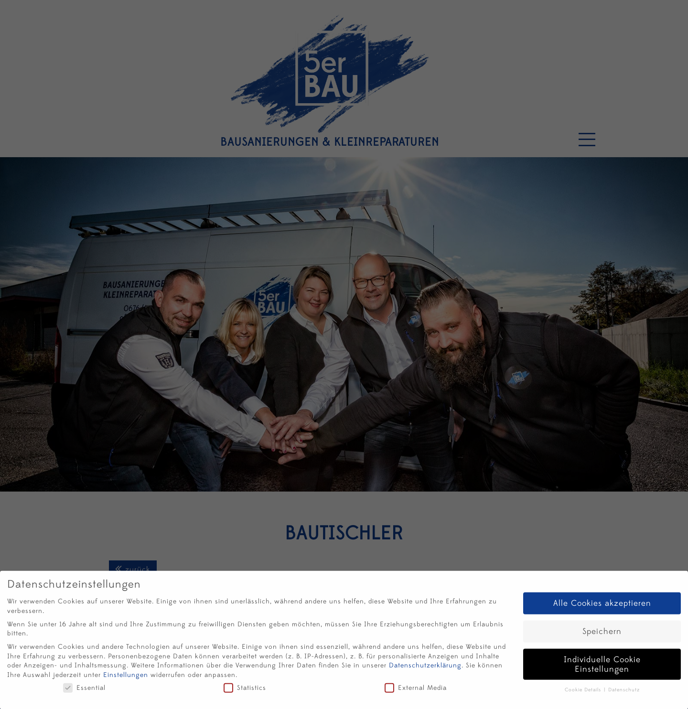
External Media (416, 690)
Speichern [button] (602, 634)
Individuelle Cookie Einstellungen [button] (602, 667)
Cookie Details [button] (584, 692)
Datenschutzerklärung (425, 668)
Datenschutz (624, 692)
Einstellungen (125, 678)
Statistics (245, 690)
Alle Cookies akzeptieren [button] (602, 606)
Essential (84, 690)
